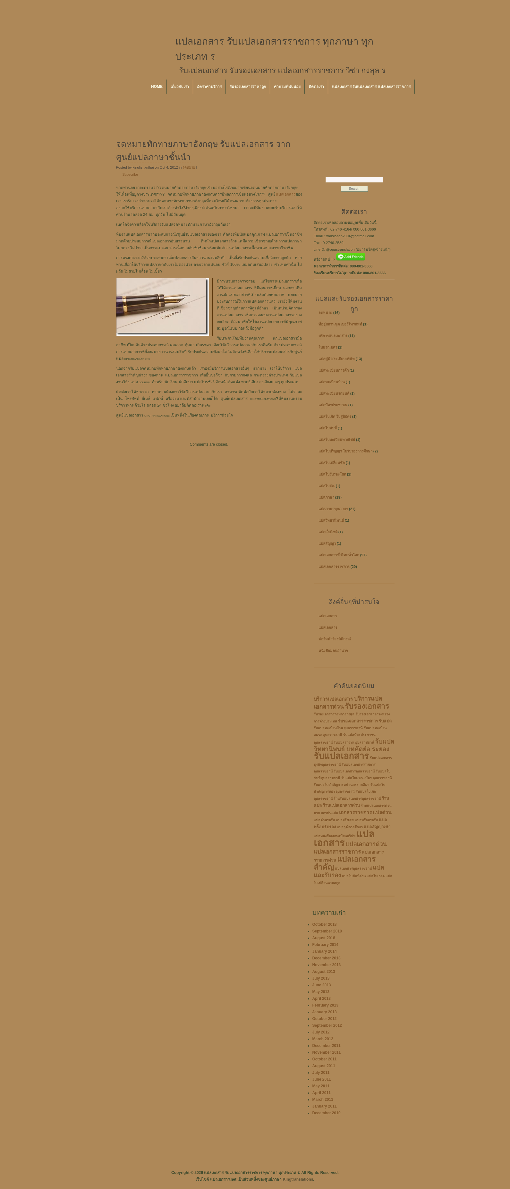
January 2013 (324, 1012)
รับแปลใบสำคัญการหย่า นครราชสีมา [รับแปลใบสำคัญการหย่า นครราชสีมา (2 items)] (342, 785)
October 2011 (324, 1059)
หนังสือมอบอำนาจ (333, 651)
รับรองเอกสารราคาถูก (248, 86)
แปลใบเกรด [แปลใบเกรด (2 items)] (376, 876)
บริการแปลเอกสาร (333, 336)
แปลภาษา (326, 497)
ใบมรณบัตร (328, 347)
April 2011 (321, 1093)
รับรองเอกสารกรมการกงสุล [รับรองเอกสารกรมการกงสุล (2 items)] (334, 714)
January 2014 (324, 951)
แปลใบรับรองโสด (332, 474)
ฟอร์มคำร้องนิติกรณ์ (335, 639)
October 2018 (324, 924)
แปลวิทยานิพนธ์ (331, 520)
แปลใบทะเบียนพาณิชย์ (337, 440)
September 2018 (327, 931)
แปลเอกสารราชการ (334, 567)
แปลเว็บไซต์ (328, 532)
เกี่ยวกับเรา (180, 86)
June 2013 (321, 985)
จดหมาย (189, 167)
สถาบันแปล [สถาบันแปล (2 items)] (329, 813)
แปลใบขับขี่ (328, 428)
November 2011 (326, 1052)
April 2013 (321, 998)
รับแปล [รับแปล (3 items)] (385, 721)
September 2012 (327, 1025)
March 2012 (322, 1039)
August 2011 (323, 1066)
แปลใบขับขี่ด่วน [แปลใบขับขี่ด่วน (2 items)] (354, 876)
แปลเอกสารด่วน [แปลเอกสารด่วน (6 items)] (366, 844)
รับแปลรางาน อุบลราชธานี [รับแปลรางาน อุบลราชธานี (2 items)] (354, 742)
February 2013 (325, 1005)
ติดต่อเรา (316, 86)
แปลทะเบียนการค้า (334, 370)
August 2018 (323, 938)
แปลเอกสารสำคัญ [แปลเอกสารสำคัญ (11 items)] (345, 863)
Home (157, 86)
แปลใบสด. (327, 486)
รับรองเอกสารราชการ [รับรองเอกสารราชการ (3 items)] (358, 721)
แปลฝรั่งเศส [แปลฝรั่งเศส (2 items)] (345, 820)
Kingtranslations (298, 1179)
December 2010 (326, 1113)
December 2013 (326, 958)
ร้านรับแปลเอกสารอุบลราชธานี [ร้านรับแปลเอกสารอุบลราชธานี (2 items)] (357, 798)
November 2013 (326, 965)
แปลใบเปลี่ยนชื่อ (332, 463)
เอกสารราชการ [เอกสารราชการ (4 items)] (355, 812)
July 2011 (321, 1072)
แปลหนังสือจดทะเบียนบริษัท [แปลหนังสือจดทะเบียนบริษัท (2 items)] (334, 836)
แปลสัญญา (327, 543)
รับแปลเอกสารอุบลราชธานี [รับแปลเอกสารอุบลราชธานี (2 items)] (354, 771)
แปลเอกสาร (285, 194)
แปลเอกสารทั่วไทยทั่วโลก (339, 555)
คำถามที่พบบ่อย (287, 86)
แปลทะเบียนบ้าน (332, 382)
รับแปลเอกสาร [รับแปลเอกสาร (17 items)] (341, 756)
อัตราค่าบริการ (209, 86)
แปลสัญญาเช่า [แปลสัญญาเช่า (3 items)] (377, 826)
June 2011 (321, 1079)
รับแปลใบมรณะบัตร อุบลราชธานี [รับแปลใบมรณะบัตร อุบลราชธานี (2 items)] (366, 778)
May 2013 (320, 992)
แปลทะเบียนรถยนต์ (334, 393)
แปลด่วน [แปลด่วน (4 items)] (382, 812)
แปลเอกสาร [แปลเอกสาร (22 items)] (344, 838)
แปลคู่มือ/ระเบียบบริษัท (337, 359)
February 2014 (325, 944)
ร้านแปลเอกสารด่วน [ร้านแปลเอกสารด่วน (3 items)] (341, 805)
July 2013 (321, 978)
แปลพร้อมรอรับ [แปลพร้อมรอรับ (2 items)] (366, 820)
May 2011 (320, 1086)
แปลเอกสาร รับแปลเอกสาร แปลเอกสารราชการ (371, 86)
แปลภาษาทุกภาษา (333, 509)
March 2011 (322, 1099)
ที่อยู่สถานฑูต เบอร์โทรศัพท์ (340, 324)
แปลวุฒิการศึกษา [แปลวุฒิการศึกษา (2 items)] (350, 827)
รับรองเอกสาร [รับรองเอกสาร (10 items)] (367, 706)
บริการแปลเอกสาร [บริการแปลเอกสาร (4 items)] (333, 699)
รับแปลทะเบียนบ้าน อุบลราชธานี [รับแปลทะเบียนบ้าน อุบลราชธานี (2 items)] (338, 728)
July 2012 (321, 1032)
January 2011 (324, 1106)
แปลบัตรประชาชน (333, 405)
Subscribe (130, 174)
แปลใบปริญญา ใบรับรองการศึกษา (345, 451)
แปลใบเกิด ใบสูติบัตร (335, 416)
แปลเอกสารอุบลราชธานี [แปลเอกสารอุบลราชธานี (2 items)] (353, 868)
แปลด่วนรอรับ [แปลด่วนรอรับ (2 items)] (324, 820)
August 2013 (323, 971)
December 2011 (326, 1045)
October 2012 (324, 1018)
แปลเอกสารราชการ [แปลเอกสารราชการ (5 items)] (337, 852)
